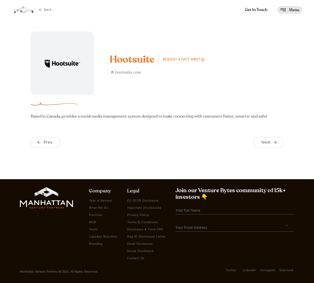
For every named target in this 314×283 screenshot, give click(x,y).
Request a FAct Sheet (181, 59)
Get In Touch (256, 9)
